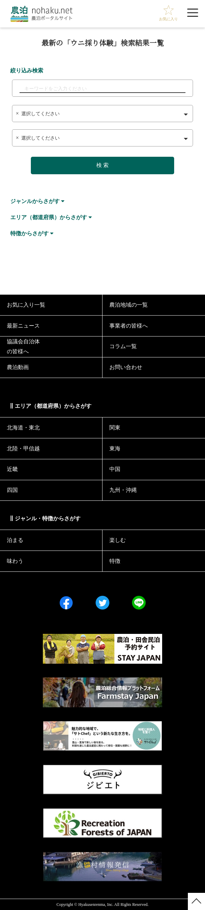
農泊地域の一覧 (128, 305)
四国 (12, 490)
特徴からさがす (29, 233)
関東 (114, 427)
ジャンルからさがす (35, 201)
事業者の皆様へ (128, 326)
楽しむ (117, 540)
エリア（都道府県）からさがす (48, 217)
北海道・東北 (23, 427)
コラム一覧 (123, 346)
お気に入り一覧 (26, 305)
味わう (15, 561)
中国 (114, 469)
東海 (114, 448)
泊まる (15, 540)
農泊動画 (18, 367)
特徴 (114, 561)
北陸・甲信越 (23, 448)
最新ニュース (23, 326)
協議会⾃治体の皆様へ (23, 346)
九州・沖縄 (123, 490)
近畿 (12, 469)
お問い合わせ (125, 367)
